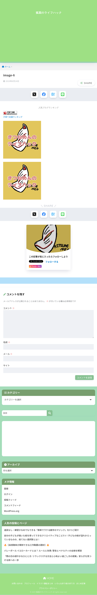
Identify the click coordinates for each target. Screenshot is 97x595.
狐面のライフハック (49, 12)
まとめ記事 (80, 584)
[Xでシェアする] (34, 94)
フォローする (51, 261)
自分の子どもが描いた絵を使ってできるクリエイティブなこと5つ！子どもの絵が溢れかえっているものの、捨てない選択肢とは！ (48, 537)
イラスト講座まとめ (45, 584)
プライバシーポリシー (48, 588)
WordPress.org (11, 511)
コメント (9, 308)
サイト (6, 365)
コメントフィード (12, 505)
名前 (6, 342)
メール (7, 354)
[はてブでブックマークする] (53, 94)
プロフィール (29, 584)
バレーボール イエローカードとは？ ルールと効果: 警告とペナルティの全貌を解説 (43, 550)
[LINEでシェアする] (62, 94)
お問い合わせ (17, 584)
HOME (48, 578)
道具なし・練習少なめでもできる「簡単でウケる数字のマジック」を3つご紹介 (41, 530)
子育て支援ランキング (12, 116)
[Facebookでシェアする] (43, 94)
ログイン (8, 494)
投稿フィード (10, 499)
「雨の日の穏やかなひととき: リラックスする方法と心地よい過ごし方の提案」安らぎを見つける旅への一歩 (48, 558)
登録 (6, 488)
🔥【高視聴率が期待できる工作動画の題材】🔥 (27, 545)
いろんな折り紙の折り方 (65, 584)
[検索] (49, 413)
